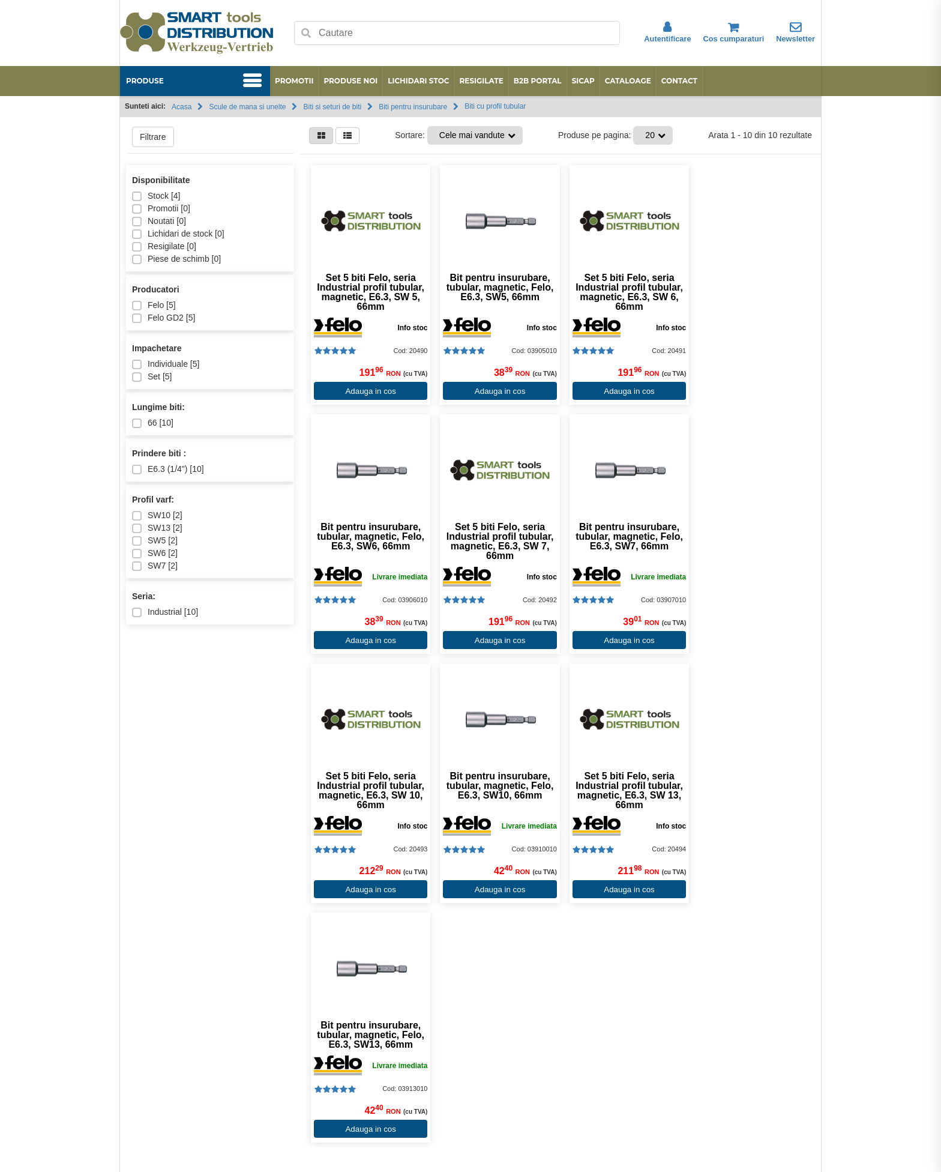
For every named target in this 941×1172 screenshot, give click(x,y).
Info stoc (410, 328)
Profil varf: (153, 499)
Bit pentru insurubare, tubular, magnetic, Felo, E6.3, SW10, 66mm (749, 536)
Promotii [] (161, 208)
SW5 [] (155, 540)
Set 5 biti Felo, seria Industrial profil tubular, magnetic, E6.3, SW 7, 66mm (369, 541)
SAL (152, 1103)
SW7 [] (155, 566)
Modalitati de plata (404, 1091)
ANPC (155, 1053)
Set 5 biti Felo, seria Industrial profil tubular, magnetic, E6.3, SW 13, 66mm (369, 791)
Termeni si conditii (403, 1066)
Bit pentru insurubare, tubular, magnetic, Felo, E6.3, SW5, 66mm (496, 287)
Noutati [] (159, 221)
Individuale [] (165, 364)
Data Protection (173, 1091)
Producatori (155, 289)
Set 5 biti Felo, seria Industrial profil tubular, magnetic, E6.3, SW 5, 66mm (369, 292)
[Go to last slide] (136, 968)
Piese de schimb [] (176, 259)
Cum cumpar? (396, 1040)
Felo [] (154, 305)
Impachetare (156, 348)
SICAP (583, 80)
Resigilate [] (164, 246)
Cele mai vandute (472, 135)
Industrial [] (165, 612)
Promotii (294, 80)
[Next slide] (805, 968)
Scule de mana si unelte (247, 107)
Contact (679, 80)
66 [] (152, 423)
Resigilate (482, 80)
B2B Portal (538, 80)
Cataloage (628, 80)
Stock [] (156, 196)
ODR (153, 1066)
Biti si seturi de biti (332, 107)
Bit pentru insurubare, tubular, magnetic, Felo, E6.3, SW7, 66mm (496, 536)
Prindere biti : (159, 453)
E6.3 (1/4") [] (168, 469)
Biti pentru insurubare (413, 107)
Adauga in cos (369, 391)
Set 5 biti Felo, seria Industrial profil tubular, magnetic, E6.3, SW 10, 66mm (622, 541)
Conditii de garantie (406, 1078)
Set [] (152, 376)
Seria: (143, 596)
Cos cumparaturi (734, 32)
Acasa (181, 107)
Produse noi (350, 80)
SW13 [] (157, 528)
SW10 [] (157, 515)
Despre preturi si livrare (413, 1053)
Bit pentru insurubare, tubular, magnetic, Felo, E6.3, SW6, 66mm (749, 287)
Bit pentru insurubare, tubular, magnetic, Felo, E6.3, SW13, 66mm (496, 786)
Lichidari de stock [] (178, 234)
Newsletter (795, 32)
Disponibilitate (161, 180)
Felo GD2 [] (163, 318)
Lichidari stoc (418, 80)
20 (650, 135)
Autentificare (667, 32)
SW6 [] (155, 553)
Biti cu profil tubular (495, 106)
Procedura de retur (405, 1103)
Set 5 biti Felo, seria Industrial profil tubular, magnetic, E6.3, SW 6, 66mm (622, 292)
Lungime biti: (158, 407)
